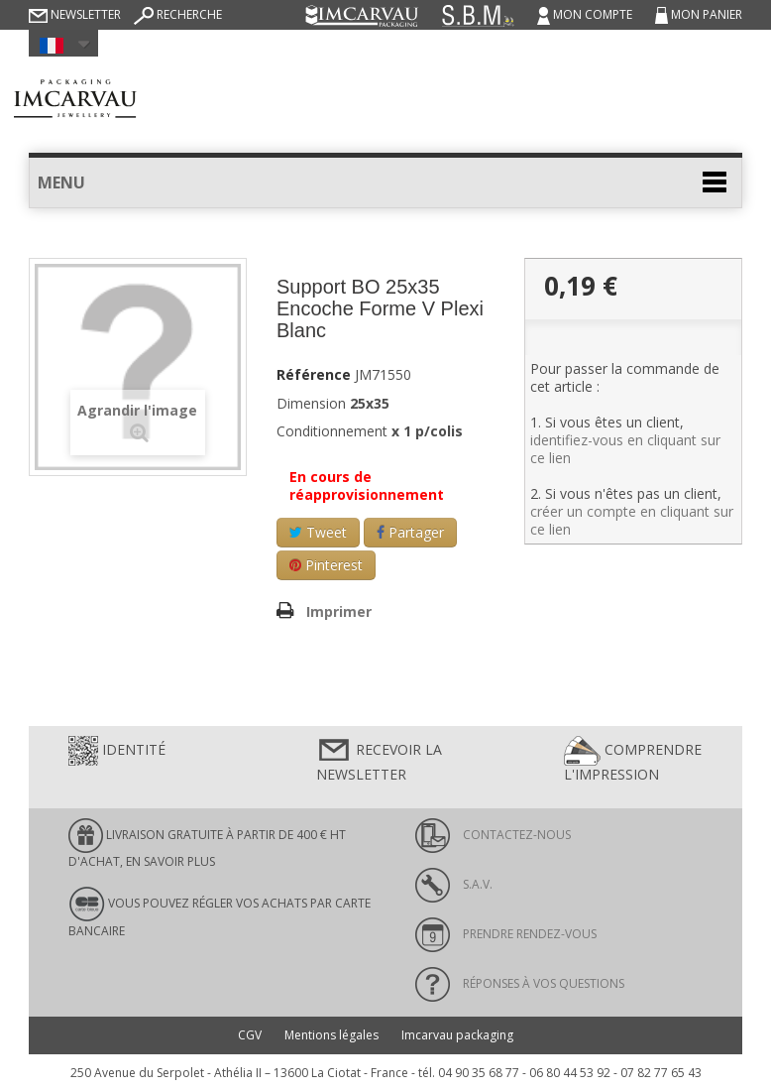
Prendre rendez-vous (506, 933)
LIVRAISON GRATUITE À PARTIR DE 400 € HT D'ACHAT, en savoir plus (207, 844)
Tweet (318, 532)
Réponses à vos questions (519, 983)
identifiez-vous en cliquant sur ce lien (625, 448)
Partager (410, 532)
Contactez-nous (493, 834)
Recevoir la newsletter (379, 760)
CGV (250, 1035)
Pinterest (326, 564)
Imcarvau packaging (457, 1035)
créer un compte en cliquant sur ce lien (631, 520)
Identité (116, 751)
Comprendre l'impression (633, 760)
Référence (313, 375)
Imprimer (339, 611)
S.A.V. (454, 884)
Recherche (178, 14)
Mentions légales (331, 1035)
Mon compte (586, 14)
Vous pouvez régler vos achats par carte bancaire (219, 912)
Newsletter (75, 14)
